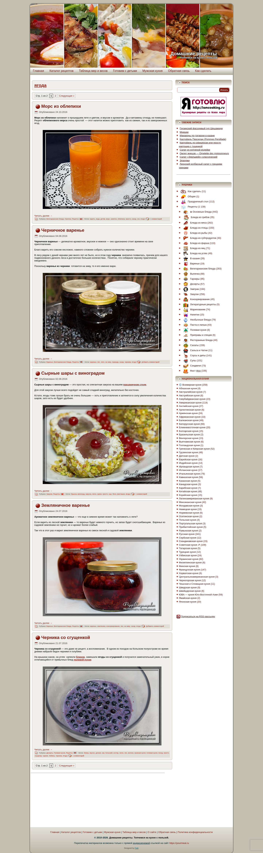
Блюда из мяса (194, 222)
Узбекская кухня (188, 555)
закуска (88, 494)
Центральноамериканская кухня (197, 576)
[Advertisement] (64, 800)
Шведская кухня (188, 587)
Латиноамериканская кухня (194, 498)
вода (98, 219)
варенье (93, 362)
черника (128, 362)
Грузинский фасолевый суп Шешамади (201, 128)
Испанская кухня (188, 470)
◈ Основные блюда (196, 211)
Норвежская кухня (189, 512)
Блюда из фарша (195, 243)
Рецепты (75, 219)
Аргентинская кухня (190, 409)
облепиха (121, 219)
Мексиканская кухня (190, 502)
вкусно (92, 753)
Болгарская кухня (188, 431)
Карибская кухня (188, 488)
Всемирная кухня (190, 384)
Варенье (49, 362)
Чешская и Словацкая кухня (194, 583)
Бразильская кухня (189, 434)
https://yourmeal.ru (179, 843)
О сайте (152, 832)
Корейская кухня (188, 495)
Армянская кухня (188, 413)
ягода (142, 219)
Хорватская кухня (188, 573)
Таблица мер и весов (93, 70)
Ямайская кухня (188, 598)
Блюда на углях (194, 253)
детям (102, 219)
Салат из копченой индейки (195, 149)
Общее (187, 196)
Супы (188, 360)
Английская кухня (188, 406)
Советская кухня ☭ (189, 544)
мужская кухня (140, 753)
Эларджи (185, 160)
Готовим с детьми (125, 70)
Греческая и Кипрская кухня (194, 448)
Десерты (49, 753)
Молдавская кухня (189, 505)
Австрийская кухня (189, 395)
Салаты (190, 345)
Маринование (193, 309)
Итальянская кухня (189, 473)
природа (115, 362)
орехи (99, 494)
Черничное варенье (62, 230)
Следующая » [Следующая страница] (66, 95)
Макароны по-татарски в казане (197, 135)
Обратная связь (179, 70)
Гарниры (190, 278)
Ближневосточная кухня (192, 427)
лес (98, 362)
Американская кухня (190, 402)
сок (138, 219)
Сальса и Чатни (194, 350)
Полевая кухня (59, 753)
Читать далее (43, 215)
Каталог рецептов (61, 70)
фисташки (121, 494)
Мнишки (184, 132)
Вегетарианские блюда (55, 219)
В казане (190, 258)
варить (92, 219)
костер (116, 753)
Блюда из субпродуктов (198, 238)
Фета (114, 494)
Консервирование (195, 299)
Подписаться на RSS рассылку (198, 616)
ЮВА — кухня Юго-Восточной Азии (198, 594)
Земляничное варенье (65, 505)
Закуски (49, 494)
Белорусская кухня (189, 424)
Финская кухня (187, 566)
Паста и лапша (194, 324)
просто (128, 219)
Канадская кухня (188, 484)
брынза (74, 494)
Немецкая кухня (188, 509)
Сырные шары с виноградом (73, 373)
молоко (131, 753)
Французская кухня (189, 569)
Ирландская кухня (189, 466)
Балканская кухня (189, 420)
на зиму (108, 362)
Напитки (68, 219)
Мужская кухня (152, 70)
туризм (45, 756)
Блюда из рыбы (194, 233)
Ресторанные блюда (197, 340)
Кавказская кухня (188, 477)
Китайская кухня (188, 491)
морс (108, 219)
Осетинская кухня (189, 516)
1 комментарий (156, 219)
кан (103, 753)
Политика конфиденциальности (195, 832)
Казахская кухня (188, 480)
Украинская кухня (188, 559)
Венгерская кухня (188, 438)
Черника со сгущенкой (65, 637)
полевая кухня (151, 753)
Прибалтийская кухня (191, 527)
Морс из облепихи (61, 106)
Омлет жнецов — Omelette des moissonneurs (204, 153)
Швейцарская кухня (190, 591)
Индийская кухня (188, 463)
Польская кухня (187, 519)
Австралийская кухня (190, 391)
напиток (114, 219)
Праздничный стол (193, 201)
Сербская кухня (187, 537)
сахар (134, 219)
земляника (101, 626)
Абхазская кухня (188, 388)
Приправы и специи (196, 335)
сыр (110, 494)
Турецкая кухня (187, 552)
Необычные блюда (196, 319)
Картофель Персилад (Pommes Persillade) (203, 139)
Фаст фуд (191, 370)
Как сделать (203, 70)
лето (102, 362)
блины (86, 753)
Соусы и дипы (193, 355)
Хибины (52, 756)
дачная (98, 753)
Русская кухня (187, 534)
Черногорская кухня (190, 580)
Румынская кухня (188, 530)
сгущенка (38, 756)
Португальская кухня (190, 523)
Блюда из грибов (195, 217)
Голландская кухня (189, 445)
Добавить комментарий (150, 362)
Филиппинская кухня (190, 562)
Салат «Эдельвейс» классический (198, 157)
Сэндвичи (191, 365)
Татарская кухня (188, 548)
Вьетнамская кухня (189, 441)
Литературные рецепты (198, 304)
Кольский (108, 753)
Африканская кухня (190, 416)
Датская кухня (187, 455)
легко (94, 494)
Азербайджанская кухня (192, 399)
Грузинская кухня (188, 452)
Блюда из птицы (194, 227)
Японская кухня (187, 601)
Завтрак (190, 289)
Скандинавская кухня (191, 541)
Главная (38, 70)
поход (160, 753)
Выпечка (190, 273)
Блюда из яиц (193, 248)
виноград (81, 494)
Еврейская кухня (188, 459)
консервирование (113, 626)
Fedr (136, 848)
